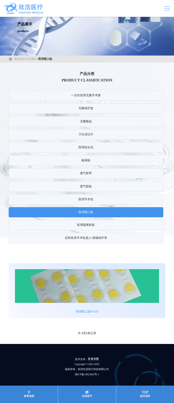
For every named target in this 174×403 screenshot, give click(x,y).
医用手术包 (86, 199)
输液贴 (85, 160)
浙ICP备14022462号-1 (87, 374)
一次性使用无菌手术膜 (86, 95)
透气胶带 (86, 173)
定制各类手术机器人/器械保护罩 (86, 237)
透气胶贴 (86, 186)
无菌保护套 (86, 108)
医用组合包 (86, 147)
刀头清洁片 (86, 134)
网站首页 (19, 59)
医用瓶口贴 (86, 212)
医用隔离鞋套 (86, 224)
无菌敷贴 (86, 121)
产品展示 (31, 59)
